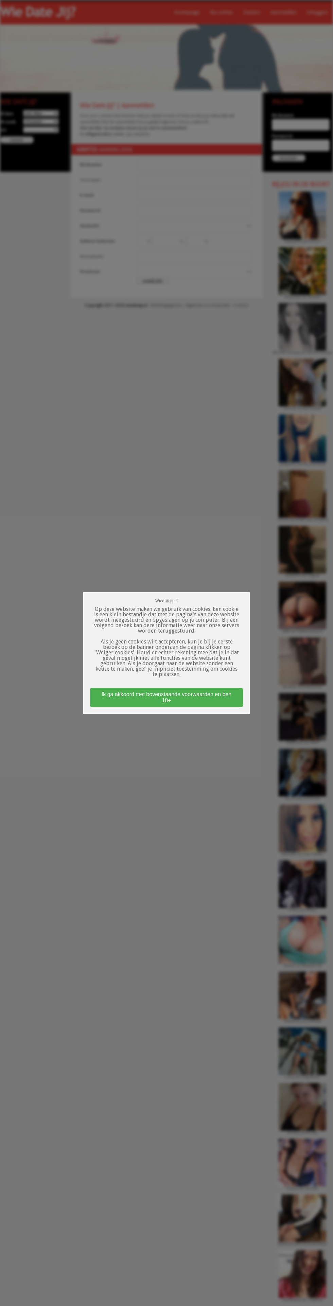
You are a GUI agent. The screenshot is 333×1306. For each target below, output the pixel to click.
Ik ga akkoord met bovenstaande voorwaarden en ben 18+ (166, 697)
